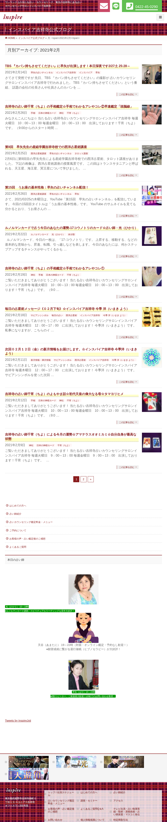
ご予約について (17, 530)
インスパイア (85, 72)
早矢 (98, 72)
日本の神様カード (47, 113)
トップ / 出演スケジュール (61, 794)
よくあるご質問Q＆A (91, 808)
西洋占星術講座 (38, 153)
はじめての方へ (17, 505)
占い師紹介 (15, 513)
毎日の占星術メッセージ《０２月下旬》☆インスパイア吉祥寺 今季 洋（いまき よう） (67, 309)
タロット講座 (81, 153)
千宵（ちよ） (73, 113)
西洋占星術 (71, 315)
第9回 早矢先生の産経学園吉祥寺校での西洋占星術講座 (46, 147)
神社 (61, 113)
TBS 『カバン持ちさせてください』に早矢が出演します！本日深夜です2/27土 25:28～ (67, 66)
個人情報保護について (92, 819)
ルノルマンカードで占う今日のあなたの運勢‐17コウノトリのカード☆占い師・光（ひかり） (71, 228)
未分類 (71, 234)
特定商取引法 (120, 819)
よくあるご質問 (17, 547)
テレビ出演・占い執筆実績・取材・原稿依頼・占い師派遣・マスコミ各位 (126, 811)
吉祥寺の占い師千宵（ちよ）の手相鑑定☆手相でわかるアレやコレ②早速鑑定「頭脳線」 (69, 106)
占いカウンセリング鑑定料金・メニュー (31, 522)
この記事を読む (126, 94)
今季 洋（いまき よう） (114, 315)
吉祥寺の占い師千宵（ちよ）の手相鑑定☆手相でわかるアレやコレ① (54, 268)
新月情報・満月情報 (41, 360)
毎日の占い (57, 315)
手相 (33, 113)
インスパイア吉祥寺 (66, 72)
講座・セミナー (88, 800)
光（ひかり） (58, 234)
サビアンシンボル (39, 315)
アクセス (118, 800)
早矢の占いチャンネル (42, 72)
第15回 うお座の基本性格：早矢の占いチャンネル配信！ (47, 187)
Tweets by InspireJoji (18, 720)
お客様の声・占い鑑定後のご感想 (27, 538)
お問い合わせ (55, 819)
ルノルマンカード (39, 234)
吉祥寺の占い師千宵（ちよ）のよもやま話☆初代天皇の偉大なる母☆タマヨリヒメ (64, 394)
